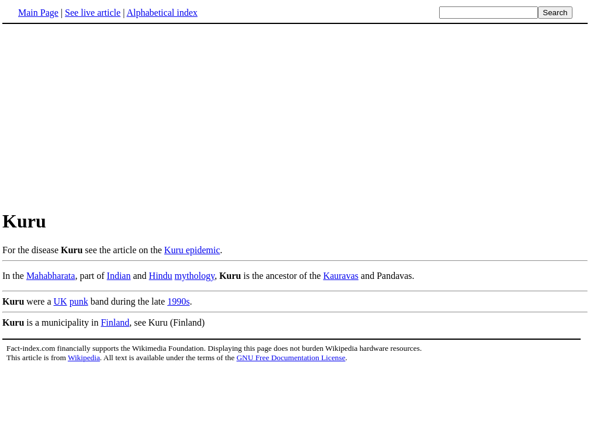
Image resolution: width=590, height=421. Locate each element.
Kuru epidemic (192, 250)
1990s (178, 301)
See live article (92, 13)
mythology (195, 276)
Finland (115, 322)
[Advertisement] (295, 116)
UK (60, 301)
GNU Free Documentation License (290, 357)
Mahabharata (50, 276)
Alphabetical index (161, 13)
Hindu (160, 276)
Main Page (38, 13)
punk (79, 301)
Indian (119, 276)
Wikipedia (84, 357)
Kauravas (340, 276)
